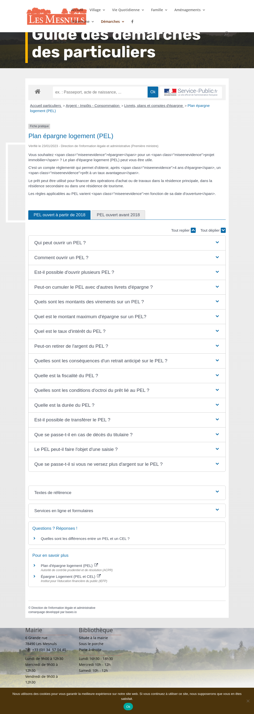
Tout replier (183, 230)
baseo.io (71, 612)
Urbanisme (80, 22)
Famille (157, 10)
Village (95, 10)
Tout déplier (213, 230)
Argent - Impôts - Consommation (93, 105)
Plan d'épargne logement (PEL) (69, 565)
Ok (128, 707)
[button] (127, 243)
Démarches (110, 22)
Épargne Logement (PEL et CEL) (71, 576)
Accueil (77, 10)
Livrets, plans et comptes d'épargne (154, 105)
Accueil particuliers (46, 105)
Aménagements (187, 10)
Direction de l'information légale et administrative (63, 608)
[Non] (247, 700)
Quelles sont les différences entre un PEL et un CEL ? (85, 538)
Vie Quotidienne (126, 10)
